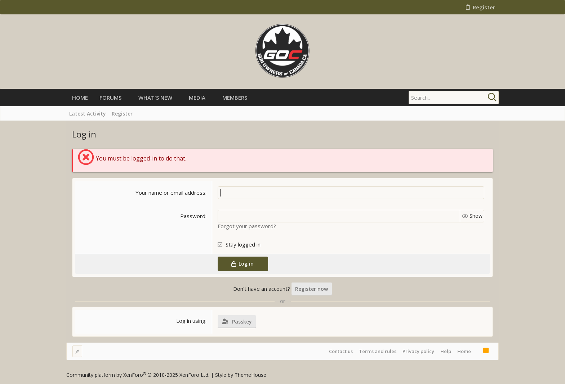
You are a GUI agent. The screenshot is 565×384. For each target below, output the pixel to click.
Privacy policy (418, 351)
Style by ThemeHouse (240, 374)
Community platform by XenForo (137, 374)
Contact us (341, 351)
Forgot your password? (247, 226)
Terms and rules (377, 351)
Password (192, 216)
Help (445, 351)
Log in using (190, 320)
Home (464, 351)
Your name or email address (170, 192)
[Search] (453, 97)
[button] (127, 97)
